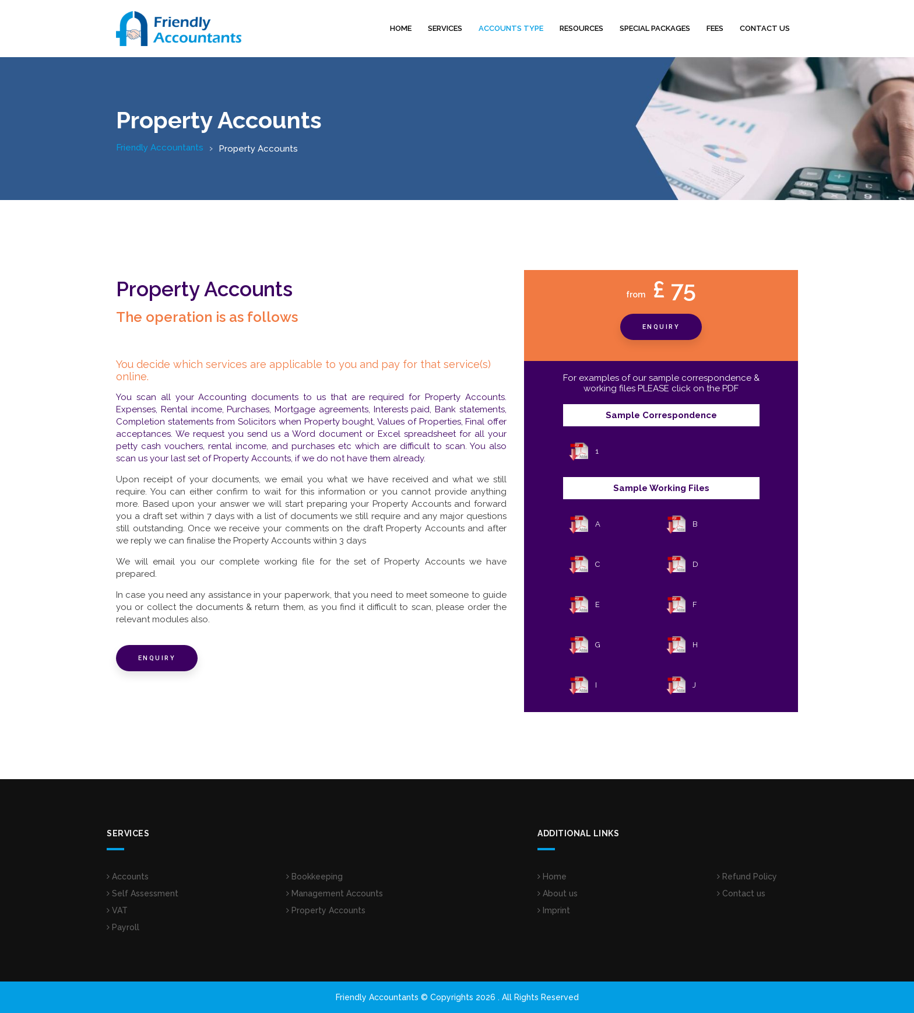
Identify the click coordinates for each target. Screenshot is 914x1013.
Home (401, 28)
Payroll (123, 927)
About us (557, 893)
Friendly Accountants (159, 147)
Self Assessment (142, 893)
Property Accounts (325, 910)
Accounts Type (511, 28)
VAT (117, 910)
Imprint (553, 910)
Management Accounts (334, 893)
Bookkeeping (314, 876)
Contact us (765, 28)
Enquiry (157, 658)
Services (445, 28)
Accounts (128, 876)
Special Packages (655, 28)
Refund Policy (747, 876)
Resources (581, 28)
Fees (714, 28)
